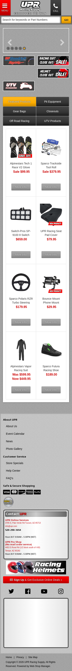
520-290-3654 (13, 529)
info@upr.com (11, 526)
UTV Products (52, 120)
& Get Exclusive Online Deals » (36, 579)
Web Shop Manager (40, 666)
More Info (20, 187)
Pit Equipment (52, 101)
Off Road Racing (19, 120)
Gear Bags (19, 111)
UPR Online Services (17, 520)
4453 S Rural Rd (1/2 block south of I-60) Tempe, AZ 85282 (22, 549)
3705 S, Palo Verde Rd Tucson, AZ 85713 (23, 523)
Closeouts (53, 111)
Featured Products (19, 101)
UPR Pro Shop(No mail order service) (18, 543)
